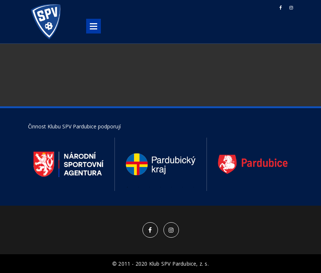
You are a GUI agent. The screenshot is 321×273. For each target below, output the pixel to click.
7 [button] (193, 187)
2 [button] (138, 187)
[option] (68, 164)
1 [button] (127, 187)
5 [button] (171, 187)
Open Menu (93, 26)
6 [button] (182, 187)
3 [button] (149, 187)
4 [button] (160, 187)
